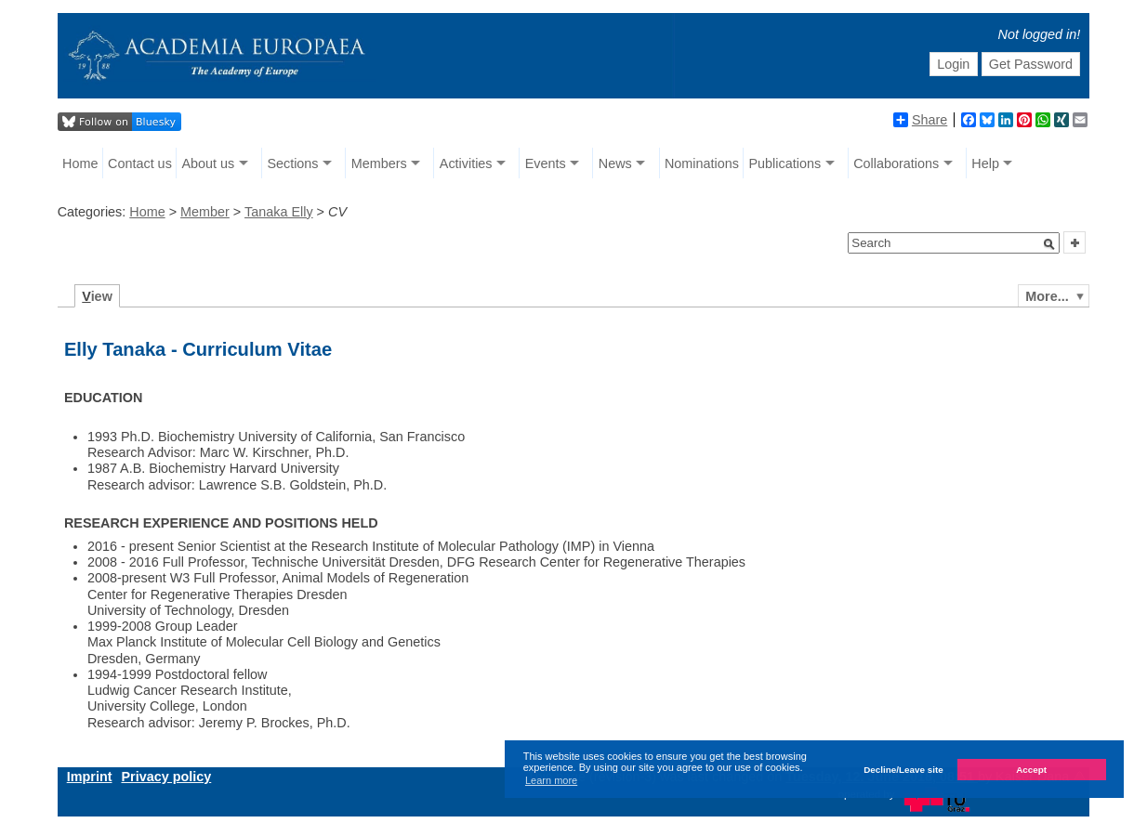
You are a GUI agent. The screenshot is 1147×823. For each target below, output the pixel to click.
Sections (292, 163)
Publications (785, 163)
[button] (1049, 244)
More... (1046, 296)
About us (207, 163)
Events (545, 163)
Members (379, 163)
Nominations (702, 163)
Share (920, 119)
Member (205, 211)
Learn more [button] (551, 780)
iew (97, 296)
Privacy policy (166, 776)
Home (80, 163)
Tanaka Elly (278, 211)
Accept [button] (1031, 769)
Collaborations (896, 163)
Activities (466, 163)
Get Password (1031, 64)
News (615, 163)
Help (985, 163)
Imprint (89, 776)
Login (953, 64)
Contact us (140, 163)
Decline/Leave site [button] (903, 769)
